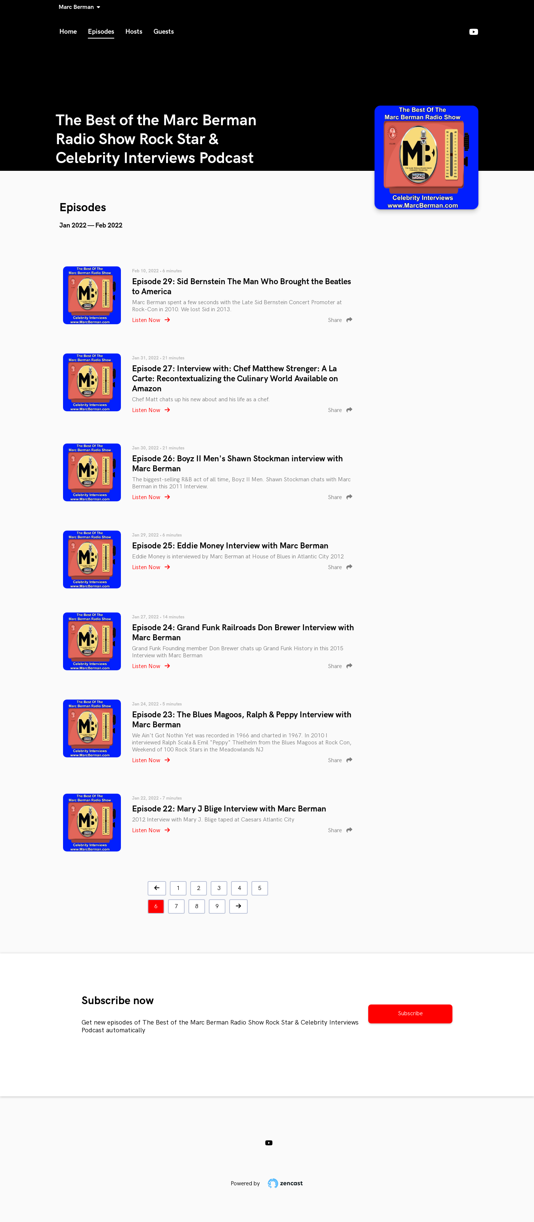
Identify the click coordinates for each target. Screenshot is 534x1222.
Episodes (101, 32)
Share (340, 320)
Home (68, 32)
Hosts (133, 32)
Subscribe (410, 1013)
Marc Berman (78, 7)
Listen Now (151, 320)
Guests (164, 32)
